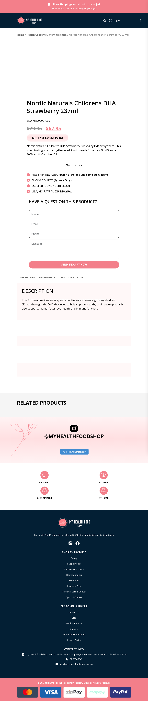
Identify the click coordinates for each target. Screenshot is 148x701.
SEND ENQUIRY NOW (74, 265)
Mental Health (58, 34)
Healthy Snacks (74, 575)
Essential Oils (74, 586)
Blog (74, 618)
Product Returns (74, 623)
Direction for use (74, 277)
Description (27, 277)
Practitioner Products (74, 569)
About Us (74, 612)
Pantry (74, 558)
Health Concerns (36, 34)
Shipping (74, 629)
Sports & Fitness (74, 597)
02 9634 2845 (76, 659)
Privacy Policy (74, 640)
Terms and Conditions (74, 634)
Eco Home (74, 580)
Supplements (74, 564)
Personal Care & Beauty (74, 591)
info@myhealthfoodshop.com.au (76, 664)
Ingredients (49, 277)
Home (20, 34)
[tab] (27, 279)
